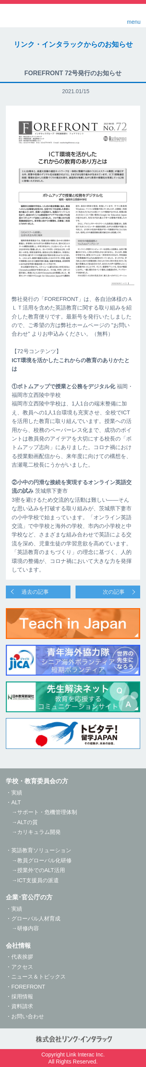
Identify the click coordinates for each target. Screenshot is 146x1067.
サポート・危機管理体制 (47, 812)
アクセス (22, 967)
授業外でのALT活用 (41, 870)
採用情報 (22, 996)
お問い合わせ (27, 1016)
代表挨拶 (22, 957)
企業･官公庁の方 (29, 897)
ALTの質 (27, 822)
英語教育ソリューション (41, 850)
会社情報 (18, 945)
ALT (16, 802)
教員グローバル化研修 (44, 860)
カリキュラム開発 (39, 832)
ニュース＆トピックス (38, 976)
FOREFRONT (28, 987)
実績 (16, 792)
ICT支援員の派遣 (38, 880)
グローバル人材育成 (35, 918)
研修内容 (28, 928)
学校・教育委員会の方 (37, 781)
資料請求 (22, 1006)
